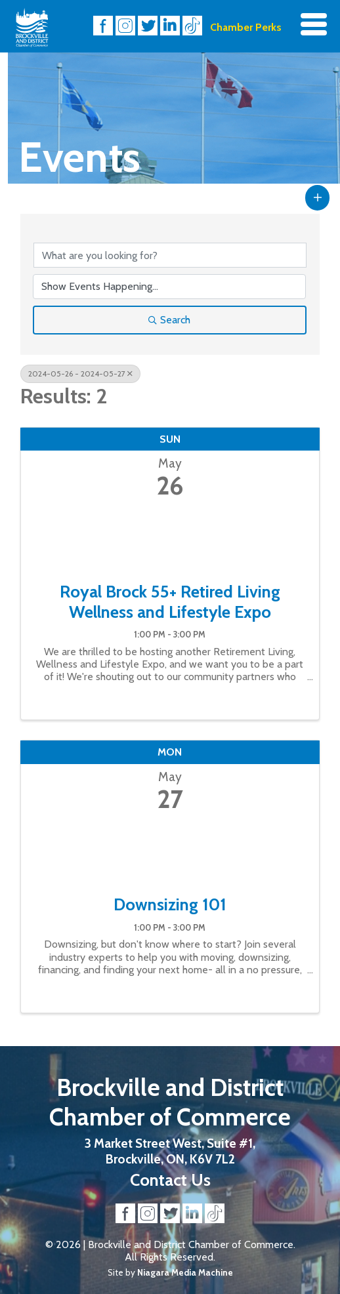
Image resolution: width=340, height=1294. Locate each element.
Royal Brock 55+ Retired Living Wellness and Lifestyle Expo (170, 602)
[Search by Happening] (170, 286)
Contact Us (170, 1179)
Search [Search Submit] (169, 319)
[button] (317, 197)
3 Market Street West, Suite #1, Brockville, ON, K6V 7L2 (170, 1151)
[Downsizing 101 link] (170, 850)
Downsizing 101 (170, 904)
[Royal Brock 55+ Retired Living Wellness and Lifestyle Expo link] (170, 537)
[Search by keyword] (170, 255)
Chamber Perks (246, 27)
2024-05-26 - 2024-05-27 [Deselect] (80, 373)
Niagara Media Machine (185, 1272)
